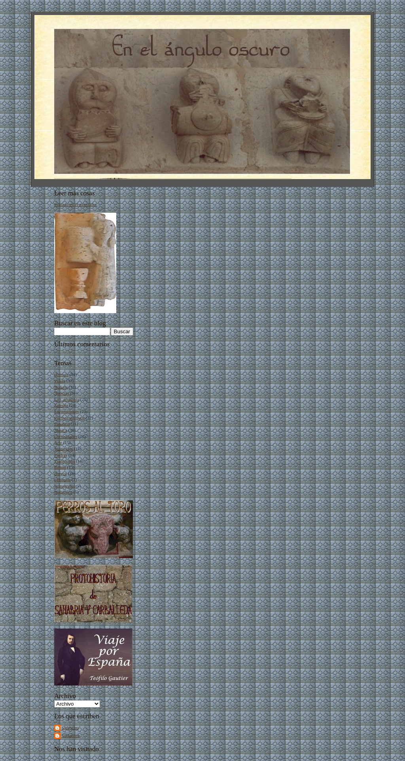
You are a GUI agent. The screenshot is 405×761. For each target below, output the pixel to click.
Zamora (61, 405)
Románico (63, 491)
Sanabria (62, 423)
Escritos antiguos (69, 417)
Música (60, 430)
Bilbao (60, 467)
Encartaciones (66, 411)
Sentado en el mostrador (75, 204)
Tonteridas (63, 448)
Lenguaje (62, 479)
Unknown (70, 735)
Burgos (60, 473)
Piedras (60, 455)
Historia (61, 374)
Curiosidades (65, 436)
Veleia (59, 380)
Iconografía (64, 485)
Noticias (61, 393)
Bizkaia (61, 387)
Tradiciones (64, 461)
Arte (58, 442)
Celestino (70, 727)
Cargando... (64, 351)
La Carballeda (66, 399)
